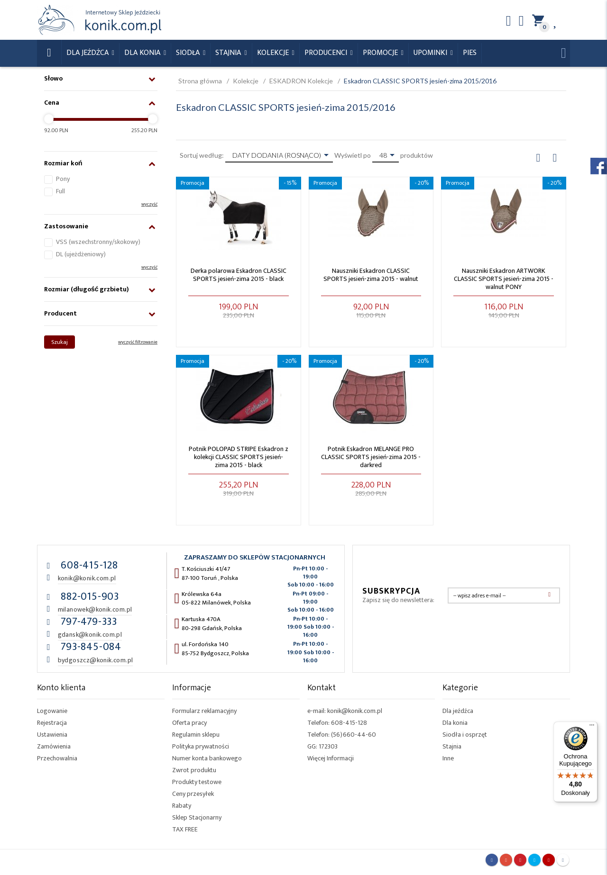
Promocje (381, 52)
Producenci (326, 52)
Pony (63, 178)
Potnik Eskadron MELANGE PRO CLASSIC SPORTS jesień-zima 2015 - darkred (371, 456)
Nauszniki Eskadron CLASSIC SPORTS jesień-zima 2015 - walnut (370, 274)
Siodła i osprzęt (464, 734)
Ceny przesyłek (193, 793)
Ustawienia (52, 734)
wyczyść (149, 204)
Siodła (189, 52)
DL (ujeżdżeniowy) (81, 254)
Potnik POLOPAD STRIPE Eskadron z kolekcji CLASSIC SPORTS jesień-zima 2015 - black (238, 456)
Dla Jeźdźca (88, 52)
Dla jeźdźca (457, 710)
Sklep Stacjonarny (196, 817)
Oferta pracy (189, 722)
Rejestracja (52, 722)
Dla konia (143, 52)
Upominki (431, 52)
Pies (470, 52)
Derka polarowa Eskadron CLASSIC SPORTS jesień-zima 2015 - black (238, 274)
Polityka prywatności (200, 746)
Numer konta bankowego (207, 758)
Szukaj (59, 342)
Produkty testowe (196, 781)
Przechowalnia (57, 758)
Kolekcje (274, 52)
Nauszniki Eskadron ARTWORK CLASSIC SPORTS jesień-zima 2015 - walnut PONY (503, 278)
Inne (448, 758)
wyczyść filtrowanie (137, 342)
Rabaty (181, 805)
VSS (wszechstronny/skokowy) (98, 241)
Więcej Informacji (330, 758)
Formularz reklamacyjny (204, 710)
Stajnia (229, 52)
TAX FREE (185, 829)
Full (60, 191)
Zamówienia (54, 746)
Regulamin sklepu (196, 734)
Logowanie (52, 710)
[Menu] (592, 727)
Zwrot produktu (194, 770)
